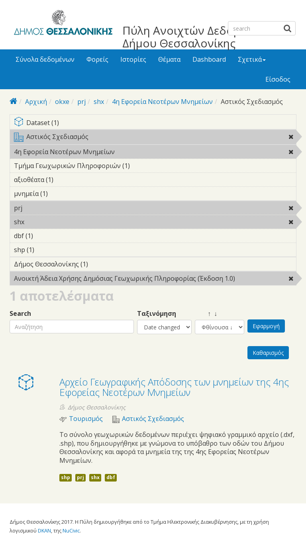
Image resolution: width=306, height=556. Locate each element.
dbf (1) (45, 235)
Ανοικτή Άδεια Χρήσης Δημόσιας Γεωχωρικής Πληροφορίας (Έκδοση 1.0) (155, 279)
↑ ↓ (206, 313)
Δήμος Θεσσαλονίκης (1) (100, 264)
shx (99, 101)
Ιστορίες (133, 59)
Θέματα (169, 59)
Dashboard (209, 59)
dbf (110, 477)
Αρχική (36, 101)
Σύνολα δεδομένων (45, 59)
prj (81, 101)
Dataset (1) (155, 123)
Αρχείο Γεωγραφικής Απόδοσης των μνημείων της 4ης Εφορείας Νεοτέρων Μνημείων (174, 387)
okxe (62, 101)
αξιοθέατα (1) (66, 179)
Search (20, 313)
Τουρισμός (86, 419)
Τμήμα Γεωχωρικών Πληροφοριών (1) (142, 165)
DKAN (44, 530)
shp (65, 477)
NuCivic (71, 530)
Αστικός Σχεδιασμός (155, 138)
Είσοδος (277, 79)
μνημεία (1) (60, 193)
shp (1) (46, 249)
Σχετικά (252, 59)
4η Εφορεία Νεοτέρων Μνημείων (162, 101)
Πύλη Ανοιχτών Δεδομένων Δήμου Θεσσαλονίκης (194, 36)
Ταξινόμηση (156, 313)
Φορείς (97, 59)
